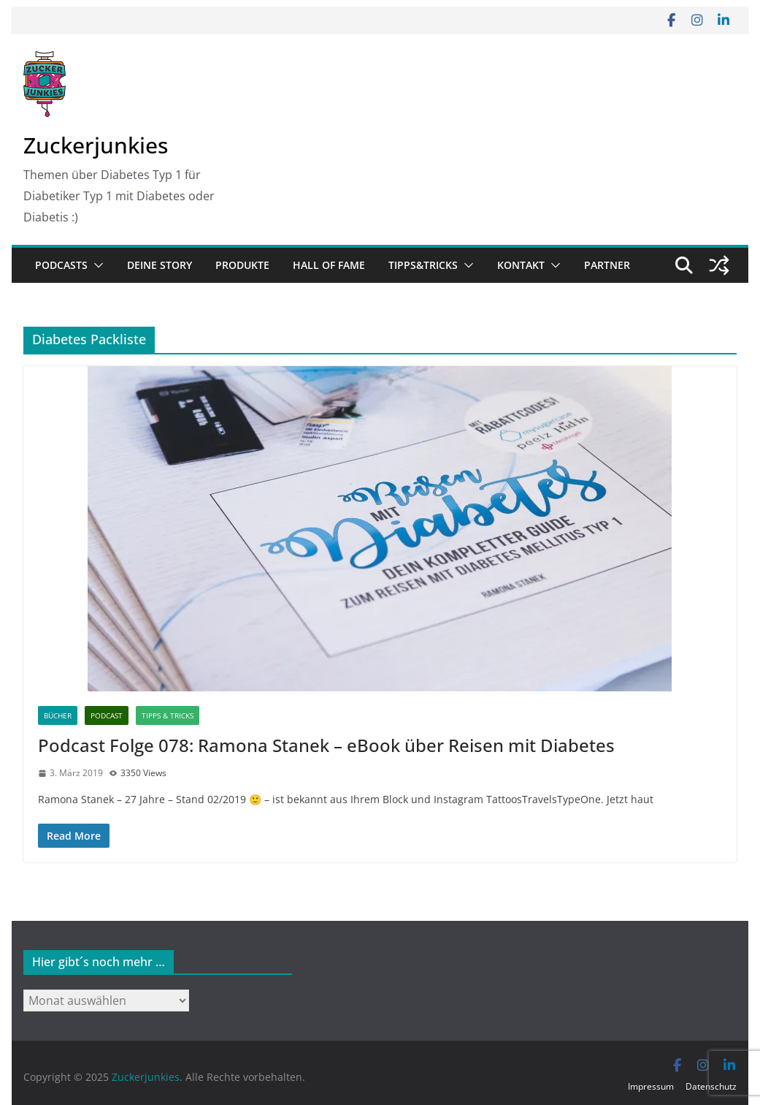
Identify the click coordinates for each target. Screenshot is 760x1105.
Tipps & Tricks (167, 715)
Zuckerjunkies (95, 145)
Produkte (242, 265)
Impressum (651, 1086)
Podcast (107, 715)
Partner (607, 265)
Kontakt (521, 265)
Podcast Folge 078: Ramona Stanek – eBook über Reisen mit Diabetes (326, 745)
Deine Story (159, 265)
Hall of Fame (329, 265)
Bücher (58, 715)
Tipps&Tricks (423, 265)
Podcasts (61, 265)
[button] (96, 265)
